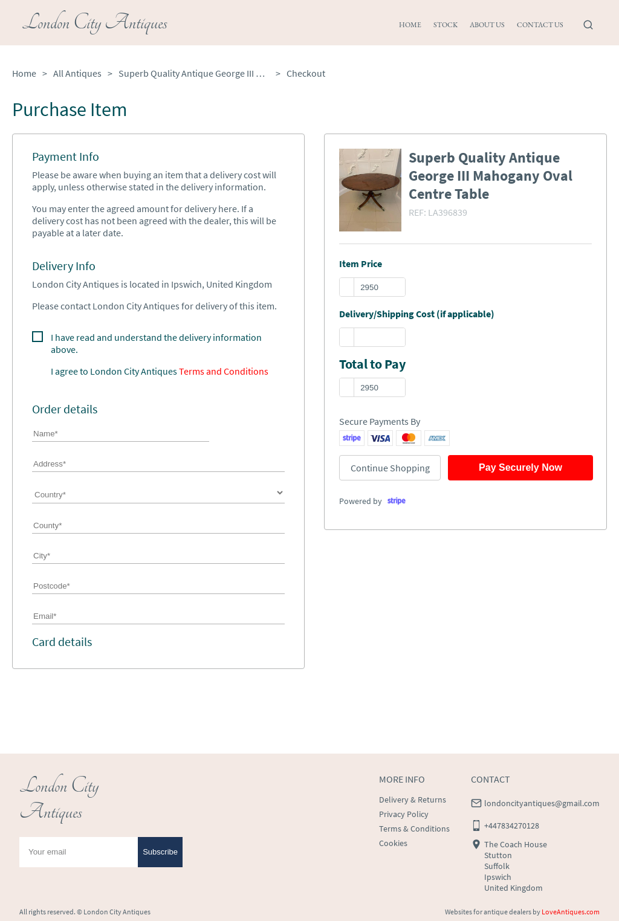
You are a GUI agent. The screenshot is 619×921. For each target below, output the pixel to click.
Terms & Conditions (414, 828)
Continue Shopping (390, 468)
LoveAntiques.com (571, 911)
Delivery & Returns (412, 799)
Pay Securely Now (520, 467)
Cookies (393, 843)
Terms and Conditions (223, 371)
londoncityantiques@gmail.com (542, 803)
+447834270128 (511, 825)
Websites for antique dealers (488, 911)
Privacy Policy (404, 814)
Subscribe (160, 851)
